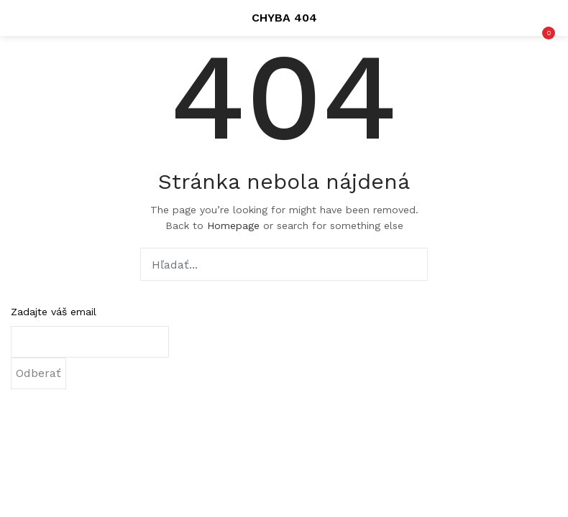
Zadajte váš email (53, 311)
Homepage (233, 225)
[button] (546, 18)
